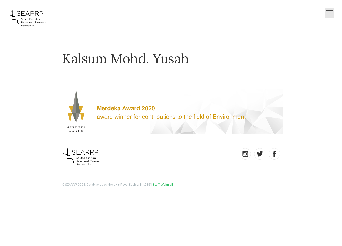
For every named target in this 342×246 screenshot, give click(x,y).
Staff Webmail (163, 184)
